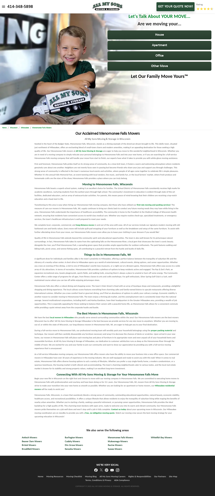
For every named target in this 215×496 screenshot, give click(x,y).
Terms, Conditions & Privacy (98, 480)
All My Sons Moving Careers (112, 476)
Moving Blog (91, 476)
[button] (159, 34)
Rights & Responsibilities (139, 476)
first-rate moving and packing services (153, 205)
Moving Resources (54, 476)
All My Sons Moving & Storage (89, 151)
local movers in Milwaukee (62, 317)
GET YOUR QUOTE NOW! (175, 6)
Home (40, 476)
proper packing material (161, 330)
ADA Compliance (122, 480)
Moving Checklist (74, 476)
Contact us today (118, 409)
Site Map (173, 476)
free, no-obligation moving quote (100, 413)
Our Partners (160, 476)
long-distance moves (85, 225)
